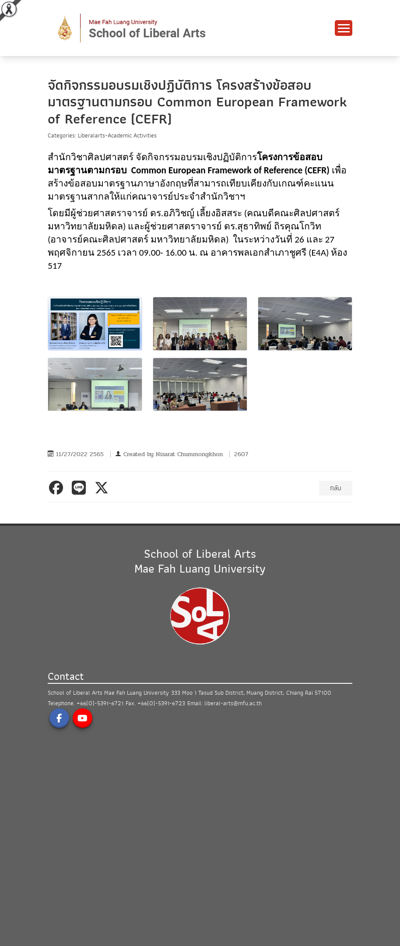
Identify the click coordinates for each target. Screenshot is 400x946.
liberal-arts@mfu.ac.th (233, 703)
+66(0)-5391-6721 (100, 703)
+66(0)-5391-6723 (161, 703)
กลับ (335, 488)
